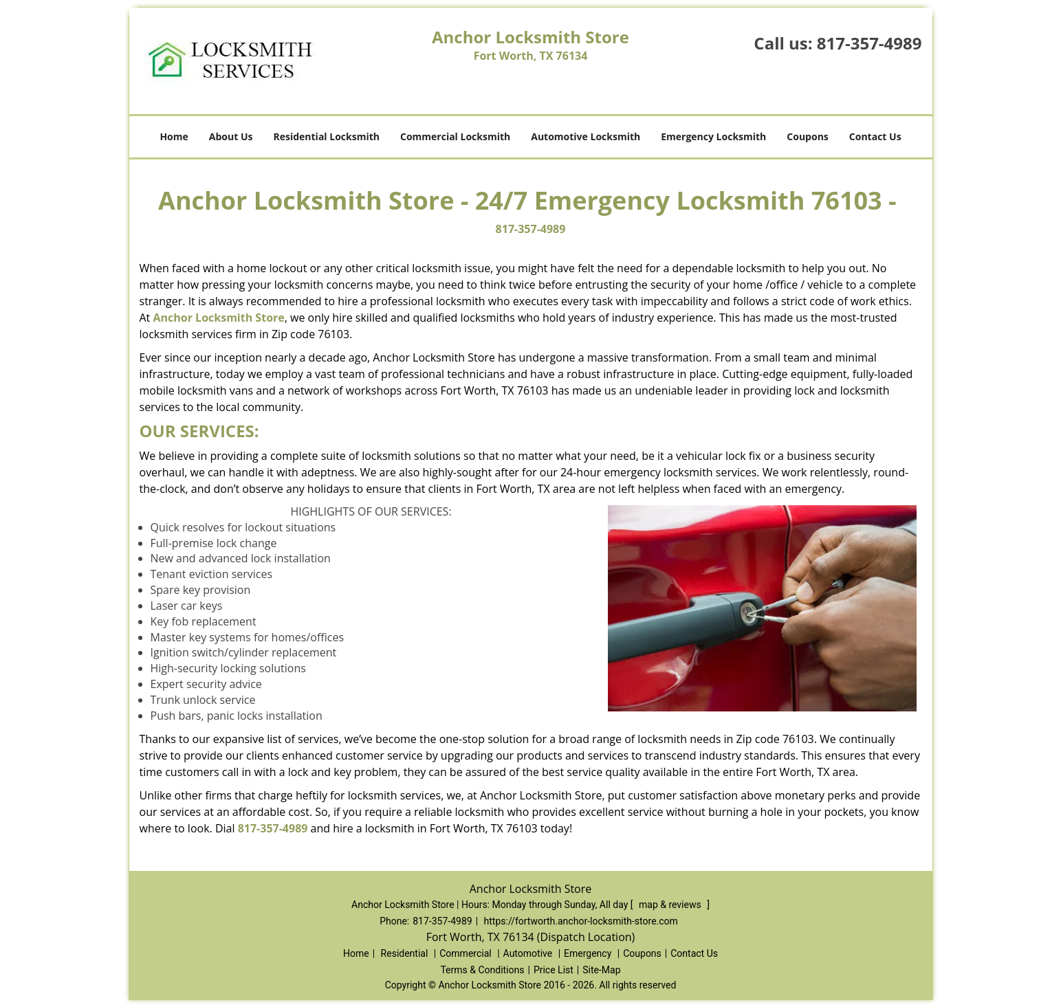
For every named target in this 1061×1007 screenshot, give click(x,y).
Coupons (807, 136)
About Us (231, 136)
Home (174, 136)
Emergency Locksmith (713, 136)
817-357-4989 (869, 43)
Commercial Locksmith (455, 136)
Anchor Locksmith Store (218, 317)
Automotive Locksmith (585, 136)
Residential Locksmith (326, 136)
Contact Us (875, 136)
